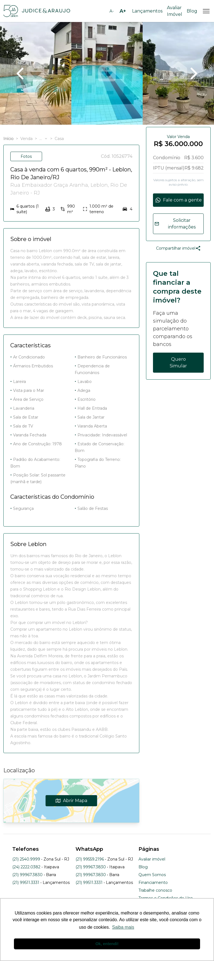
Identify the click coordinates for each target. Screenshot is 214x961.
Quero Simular (178, 362)
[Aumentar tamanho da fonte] (123, 11)
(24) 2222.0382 (26, 866)
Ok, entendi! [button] (106, 944)
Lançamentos (147, 11)
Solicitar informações (175, 224)
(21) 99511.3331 (25, 882)
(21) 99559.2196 (90, 859)
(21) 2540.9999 (26, 859)
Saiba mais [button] (123, 927)
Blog (192, 11)
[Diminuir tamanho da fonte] (111, 11)
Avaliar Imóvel (174, 11)
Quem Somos (152, 874)
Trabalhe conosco (155, 890)
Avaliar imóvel (151, 859)
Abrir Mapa (71, 800)
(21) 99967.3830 (27, 874)
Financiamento (153, 882)
